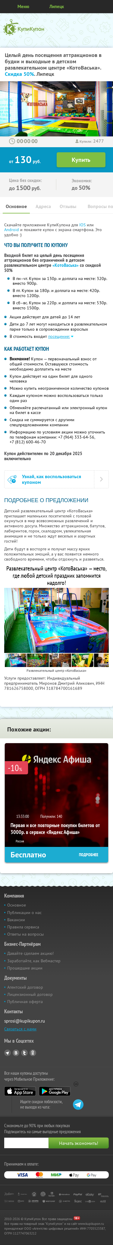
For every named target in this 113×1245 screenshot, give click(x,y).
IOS (83, 225)
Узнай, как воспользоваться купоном (51, 479)
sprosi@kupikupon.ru (24, 1021)
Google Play (55, 1091)
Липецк (56, 6)
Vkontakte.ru (16, 1053)
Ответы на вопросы (25, 934)
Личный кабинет (106, 6)
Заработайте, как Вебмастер (34, 961)
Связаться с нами (20, 1029)
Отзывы (68, 206)
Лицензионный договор (30, 994)
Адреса (43, 206)
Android (12, 229)
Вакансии (16, 919)
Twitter (24, 1053)
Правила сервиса (23, 927)
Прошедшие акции (24, 968)
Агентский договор (25, 987)
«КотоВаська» (65, 265)
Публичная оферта (25, 1001)
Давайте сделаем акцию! (30, 953)
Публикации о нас (24, 912)
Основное (16, 206)
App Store (20, 1091)
